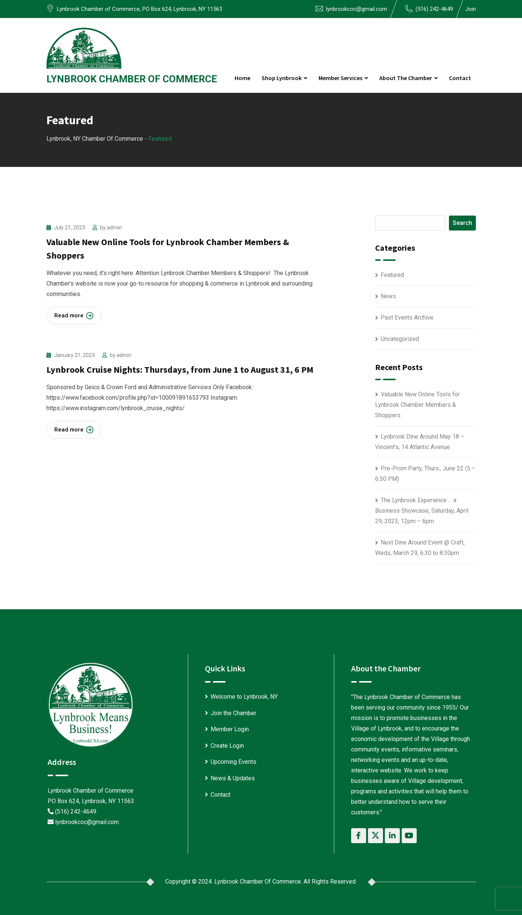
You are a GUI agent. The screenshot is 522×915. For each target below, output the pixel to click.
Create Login (227, 745)
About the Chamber (405, 78)
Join (470, 9)
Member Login (230, 729)
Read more (73, 315)
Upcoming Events (233, 761)
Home (242, 78)
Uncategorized (400, 338)
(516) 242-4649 (434, 9)
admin (114, 228)
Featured (392, 274)
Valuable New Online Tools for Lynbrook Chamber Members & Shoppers (417, 405)
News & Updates (233, 778)
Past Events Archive (407, 317)
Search (462, 222)
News (388, 296)
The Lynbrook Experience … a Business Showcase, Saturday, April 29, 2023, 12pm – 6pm (421, 511)
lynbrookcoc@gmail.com (356, 9)
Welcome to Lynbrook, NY (244, 696)
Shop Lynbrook (282, 78)
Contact (460, 78)
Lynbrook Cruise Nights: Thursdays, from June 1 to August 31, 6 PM (179, 369)
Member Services (340, 78)
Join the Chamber (233, 713)
